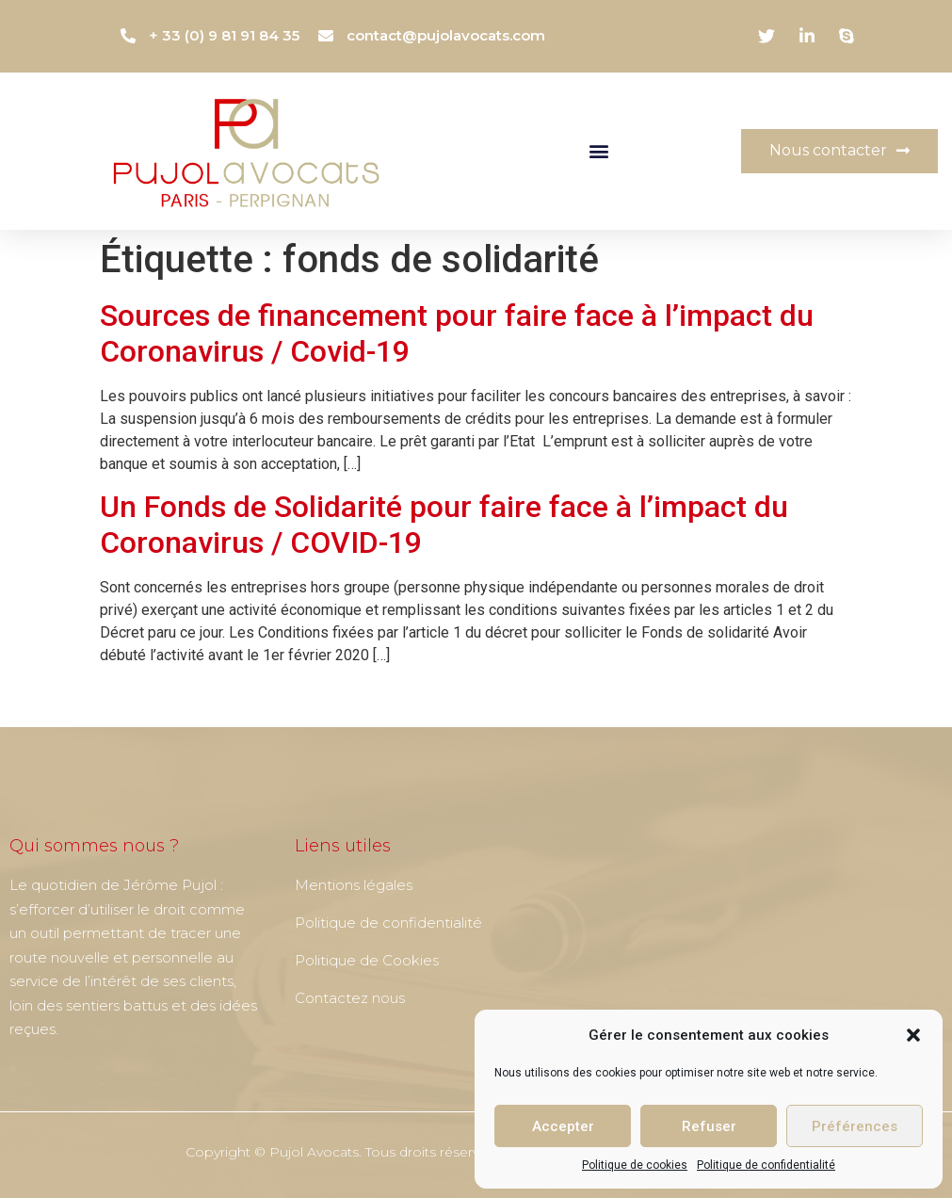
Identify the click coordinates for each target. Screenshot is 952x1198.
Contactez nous (350, 998)
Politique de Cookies (367, 960)
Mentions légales (353, 885)
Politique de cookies (634, 1165)
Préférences (854, 1126)
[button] (913, 1035)
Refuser (709, 1126)
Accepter (563, 1126)
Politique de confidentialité (766, 1165)
